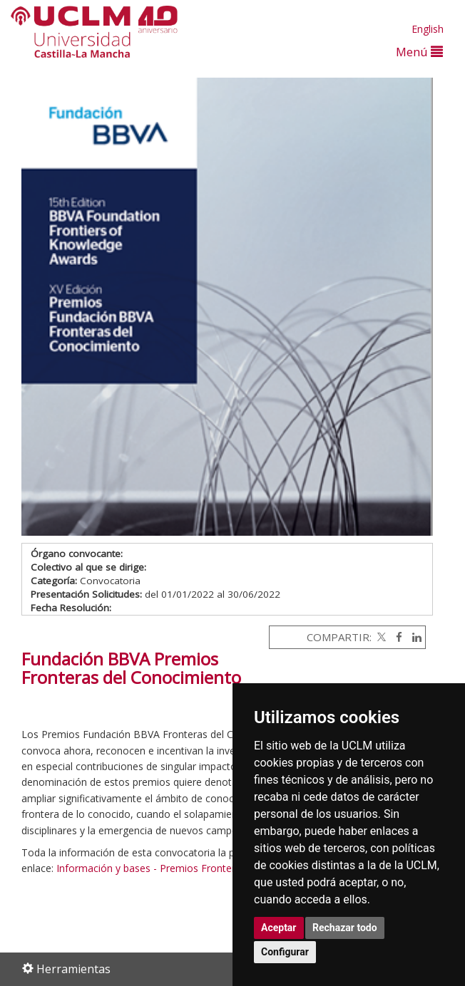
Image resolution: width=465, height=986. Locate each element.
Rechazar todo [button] (344, 927)
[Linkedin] (413, 637)
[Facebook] (395, 637)
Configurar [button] (285, 952)
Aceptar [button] (279, 927)
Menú (419, 51)
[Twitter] (380, 637)
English (428, 29)
